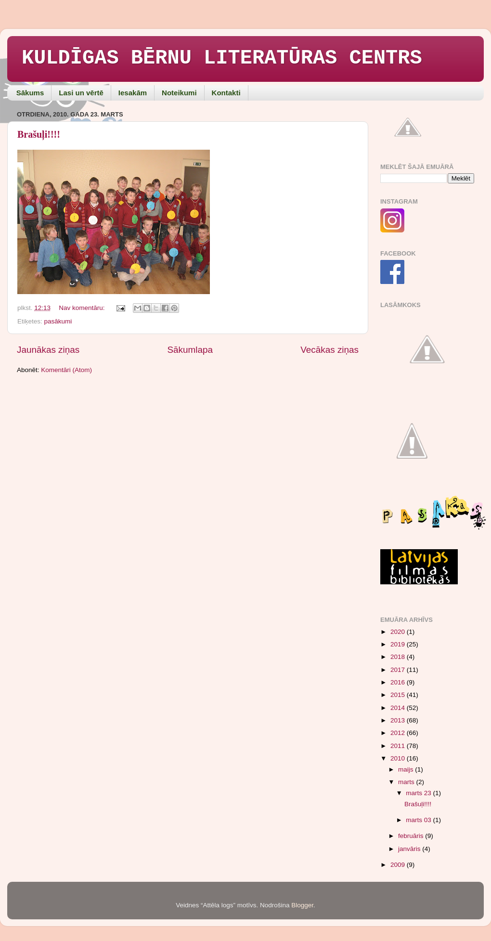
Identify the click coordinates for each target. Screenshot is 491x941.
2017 (398, 669)
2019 (398, 644)
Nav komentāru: (82, 307)
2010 (398, 758)
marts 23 (419, 793)
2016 (398, 682)
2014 (398, 707)
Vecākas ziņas (329, 350)
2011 (398, 745)
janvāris (410, 848)
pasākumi (58, 321)
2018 (398, 656)
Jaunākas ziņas (48, 350)
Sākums (30, 93)
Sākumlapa (190, 350)
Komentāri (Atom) (66, 370)
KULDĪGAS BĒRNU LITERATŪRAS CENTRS (222, 58)
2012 (398, 732)
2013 (398, 720)
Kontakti (226, 93)
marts (407, 782)
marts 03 (419, 820)
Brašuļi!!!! (38, 134)
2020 (398, 631)
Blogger (302, 905)
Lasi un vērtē (81, 93)
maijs (406, 769)
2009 (398, 864)
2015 (398, 694)
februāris (411, 835)
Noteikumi (179, 93)
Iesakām (132, 93)
